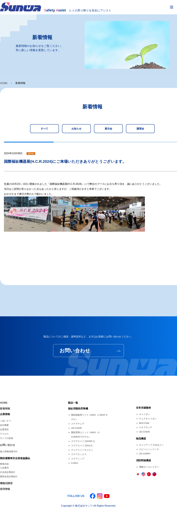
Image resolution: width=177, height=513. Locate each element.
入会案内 (4, 467)
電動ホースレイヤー (149, 467)
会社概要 (4, 425)
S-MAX (74, 463)
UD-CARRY (145, 453)
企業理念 (4, 429)
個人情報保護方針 (9, 451)
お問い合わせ (75, 350)
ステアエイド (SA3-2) (81, 445)
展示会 (108, 128)
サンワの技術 (6, 438)
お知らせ (76, 128)
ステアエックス (78, 454)
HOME (4, 83)
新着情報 (5, 408)
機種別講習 (6, 483)
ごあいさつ (5, 420)
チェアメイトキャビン (82, 450)
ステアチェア (77, 423)
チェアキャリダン (148, 418)
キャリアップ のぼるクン (151, 445)
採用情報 (5, 489)
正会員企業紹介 (7, 472)
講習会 (140, 128)
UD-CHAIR (76, 428)
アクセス (4, 434)
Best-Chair (144, 423)
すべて (44, 128)
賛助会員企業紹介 (9, 476)
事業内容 (4, 464)
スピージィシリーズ (149, 449)
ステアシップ (77, 458)
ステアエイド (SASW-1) (83, 441)
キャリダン (144, 414)
